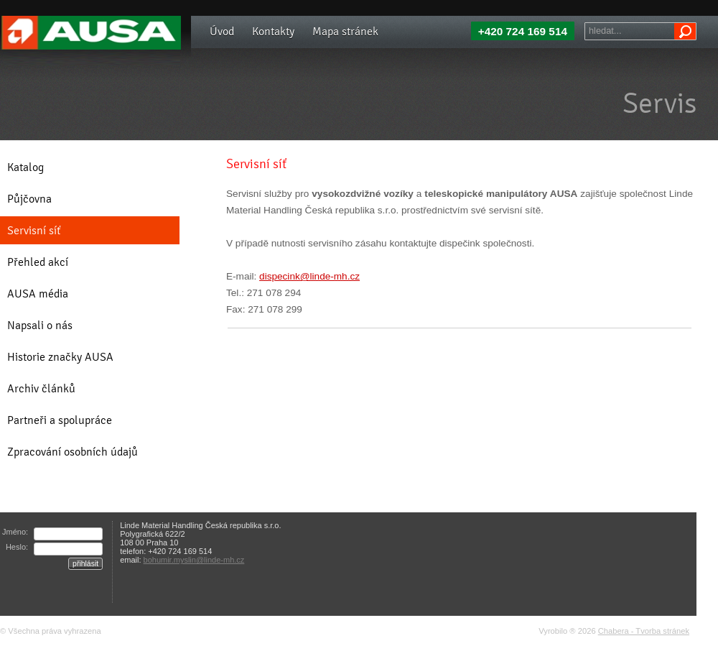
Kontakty (273, 31)
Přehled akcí (37, 262)
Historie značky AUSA (60, 357)
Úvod (222, 31)
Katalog (25, 167)
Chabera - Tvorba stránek (643, 631)
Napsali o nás (40, 325)
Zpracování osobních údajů (72, 451)
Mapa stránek (345, 31)
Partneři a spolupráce (59, 420)
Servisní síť (33, 230)
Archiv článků (41, 388)
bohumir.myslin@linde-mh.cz (194, 559)
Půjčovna (29, 199)
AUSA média (37, 293)
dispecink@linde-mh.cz (309, 276)
